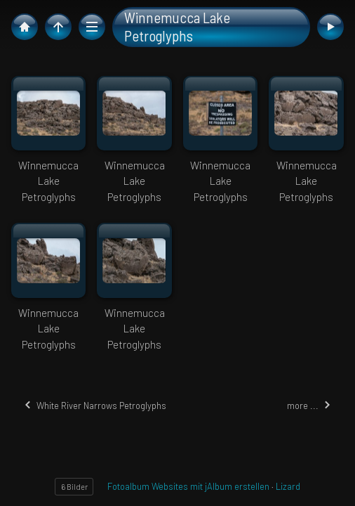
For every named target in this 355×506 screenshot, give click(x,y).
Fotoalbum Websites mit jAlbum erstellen (188, 486)
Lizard (288, 486)
